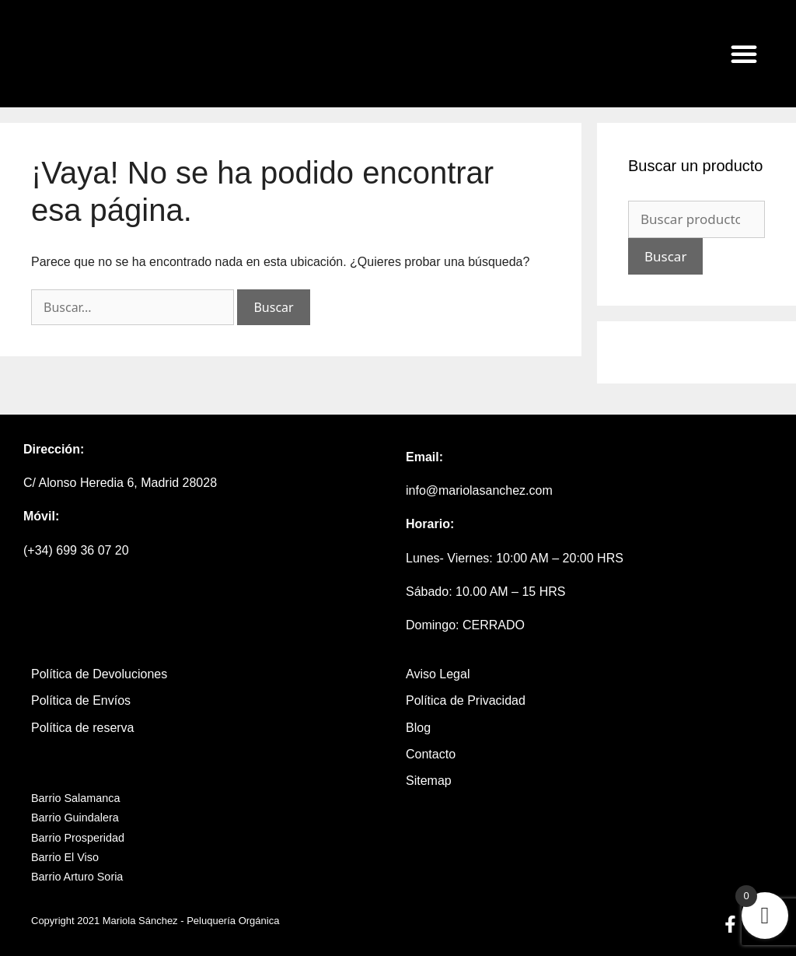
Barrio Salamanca (75, 798)
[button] (744, 54)
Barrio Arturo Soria (77, 876)
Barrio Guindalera (75, 817)
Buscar (665, 256)
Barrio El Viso (65, 857)
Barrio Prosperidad (77, 838)
